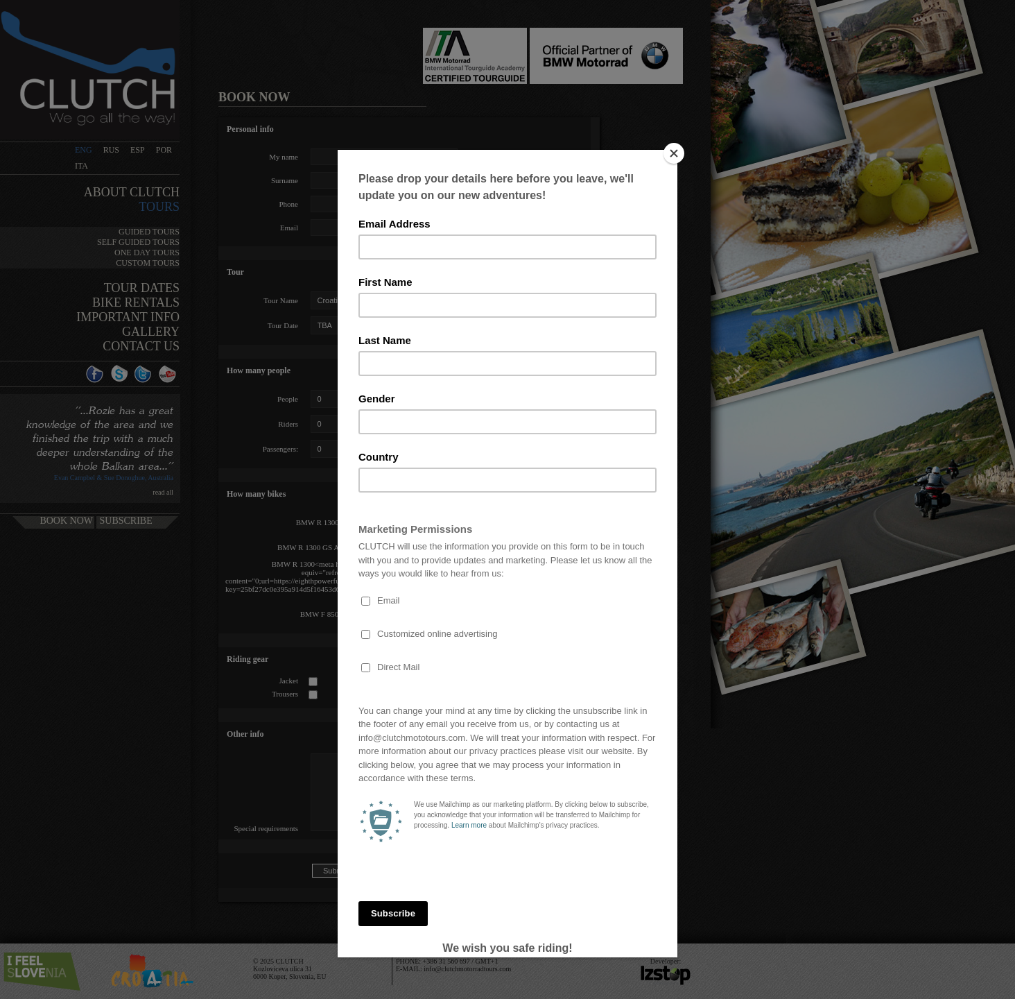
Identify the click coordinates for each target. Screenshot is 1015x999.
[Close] (673, 153)
